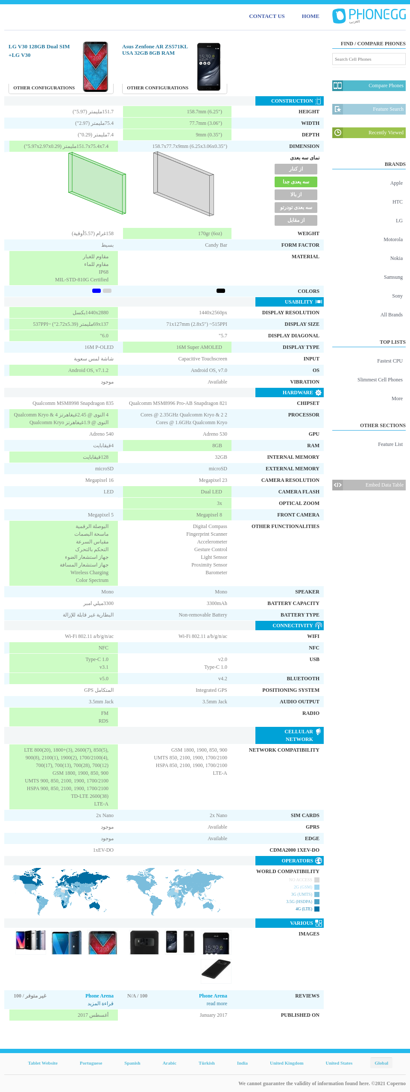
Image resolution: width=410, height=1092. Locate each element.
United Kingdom (287, 1062)
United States (339, 1062)
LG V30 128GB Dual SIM (39, 46)
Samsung (393, 277)
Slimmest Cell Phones (380, 380)
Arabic (169, 1062)
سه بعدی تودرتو (296, 207)
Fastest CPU (390, 361)
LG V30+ (20, 55)
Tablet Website (42, 1062)
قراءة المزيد (101, 1003)
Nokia (396, 258)
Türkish (207, 1062)
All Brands (392, 315)
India (242, 1062)
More (397, 398)
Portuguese (91, 1062)
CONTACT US (267, 16)
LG (399, 221)
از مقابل (296, 220)
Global (381, 1062)
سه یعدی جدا (296, 182)
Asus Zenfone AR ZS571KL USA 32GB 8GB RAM (155, 49)
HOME (310, 16)
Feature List (390, 444)
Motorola (393, 239)
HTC (397, 202)
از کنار (296, 169)
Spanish (132, 1062)
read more (217, 1003)
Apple (396, 183)
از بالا (296, 195)
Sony (397, 296)
